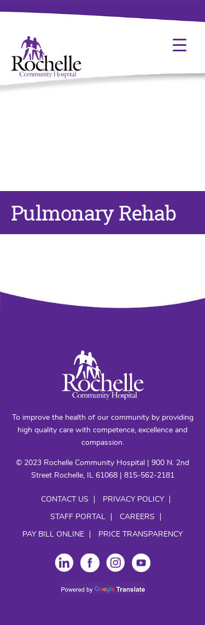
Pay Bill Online (53, 534)
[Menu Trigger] (180, 45)
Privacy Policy (133, 499)
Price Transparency (140, 534)
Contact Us (65, 499)
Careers (137, 517)
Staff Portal (78, 517)
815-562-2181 (149, 475)
